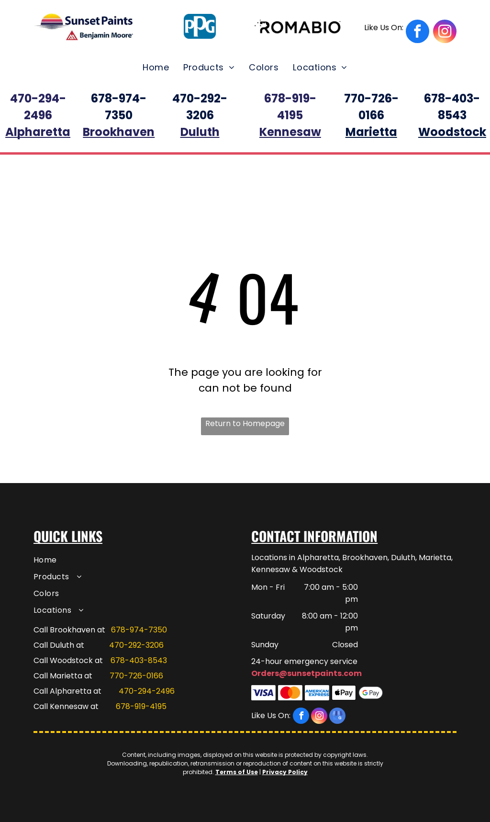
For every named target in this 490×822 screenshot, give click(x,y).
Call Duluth (53, 645)
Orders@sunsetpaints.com (306, 673)
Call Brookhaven (64, 629)
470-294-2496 (147, 691)
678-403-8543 (139, 660)
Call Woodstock (63, 660)
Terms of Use (236, 772)
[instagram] (445, 32)
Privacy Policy (285, 772)
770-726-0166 (136, 675)
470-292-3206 (136, 645)
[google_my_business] (337, 717)
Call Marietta (57, 675)
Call (40, 691)
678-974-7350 (139, 629)
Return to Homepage (245, 423)
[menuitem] (155, 67)
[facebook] (396, 32)
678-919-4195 (141, 706)
